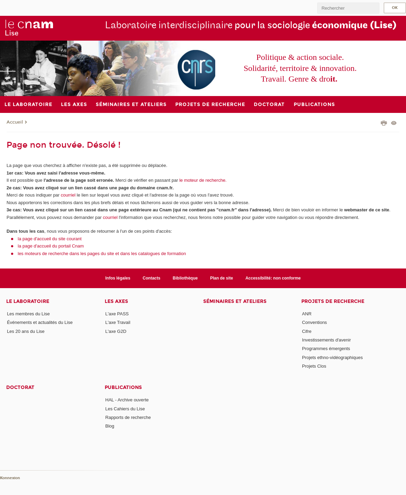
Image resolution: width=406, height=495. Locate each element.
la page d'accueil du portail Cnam (51, 246)
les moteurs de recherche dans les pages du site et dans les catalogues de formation (102, 253)
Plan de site (221, 278)
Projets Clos (314, 366)
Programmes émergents (326, 348)
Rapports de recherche (128, 417)
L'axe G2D (115, 331)
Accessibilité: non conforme (273, 278)
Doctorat (20, 387)
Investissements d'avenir (326, 340)
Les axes (116, 301)
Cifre (306, 331)
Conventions (314, 322)
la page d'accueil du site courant (50, 238)
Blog (109, 426)
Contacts (151, 278)
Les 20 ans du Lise (25, 331)
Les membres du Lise (28, 313)
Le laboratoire (27, 301)
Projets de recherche (332, 301)
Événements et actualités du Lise (40, 322)
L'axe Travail (118, 322)
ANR (306, 313)
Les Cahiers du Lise (125, 408)
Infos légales (118, 278)
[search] (348, 8)
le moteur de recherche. (202, 180)
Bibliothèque (185, 278)
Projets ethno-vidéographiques (332, 357)
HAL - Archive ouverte (127, 399)
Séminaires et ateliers (235, 301)
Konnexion (10, 478)
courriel (68, 195)
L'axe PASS (117, 313)
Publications (123, 387)
